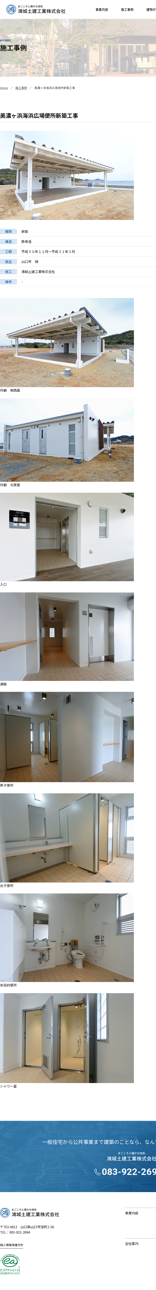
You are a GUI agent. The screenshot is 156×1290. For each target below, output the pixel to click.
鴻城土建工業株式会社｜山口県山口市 (35, 9)
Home (4, 88)
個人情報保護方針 (11, 1245)
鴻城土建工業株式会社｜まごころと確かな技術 (29, 1213)
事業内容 (102, 9)
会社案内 (131, 1243)
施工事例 (127, 9)
